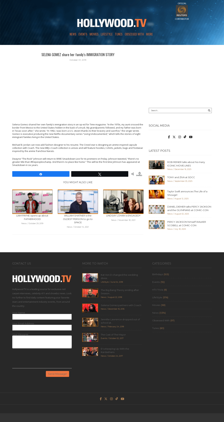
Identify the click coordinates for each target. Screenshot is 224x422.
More (149, 34)
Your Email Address (23, 323)
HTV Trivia (157, 289)
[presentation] (38, 359)
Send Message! (57, 373)
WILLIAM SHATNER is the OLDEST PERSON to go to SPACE (78, 219)
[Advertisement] (180, 76)
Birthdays (157, 274)
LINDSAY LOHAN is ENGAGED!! (123, 215)
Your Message (20, 334)
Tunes (118, 34)
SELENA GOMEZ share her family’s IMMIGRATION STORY (77, 54)
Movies (94, 34)
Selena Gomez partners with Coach (121, 305)
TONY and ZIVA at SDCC (181, 177)
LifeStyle (107, 34)
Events (83, 34)
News (73, 34)
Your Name (18, 313)
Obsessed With (134, 34)
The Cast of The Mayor (113, 334)
